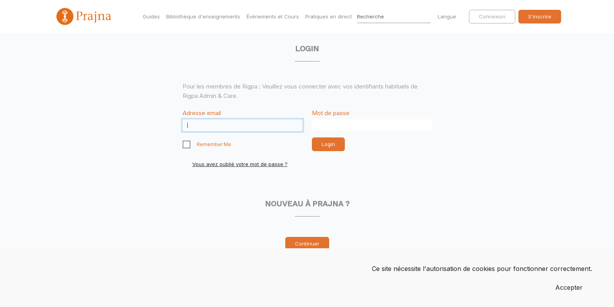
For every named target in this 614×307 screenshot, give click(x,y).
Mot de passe (331, 113)
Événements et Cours (272, 16)
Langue (448, 16)
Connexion (492, 16)
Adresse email (202, 113)
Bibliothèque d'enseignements (203, 16)
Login (328, 144)
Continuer (307, 243)
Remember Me (214, 144)
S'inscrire (539, 16)
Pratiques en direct (328, 16)
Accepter (569, 287)
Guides (151, 16)
